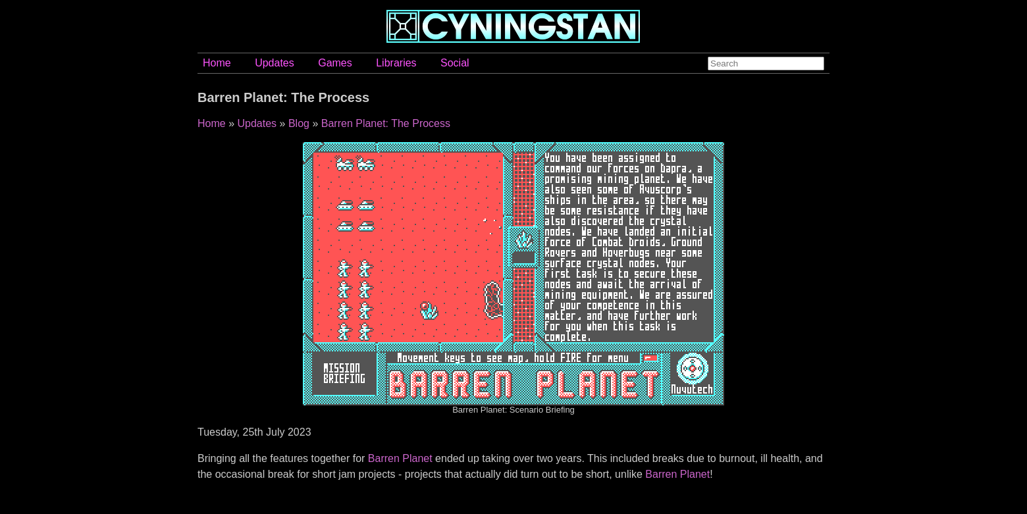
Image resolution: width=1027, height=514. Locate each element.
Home (217, 62)
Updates (274, 62)
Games (335, 62)
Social (454, 62)
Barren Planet (400, 458)
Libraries (396, 62)
